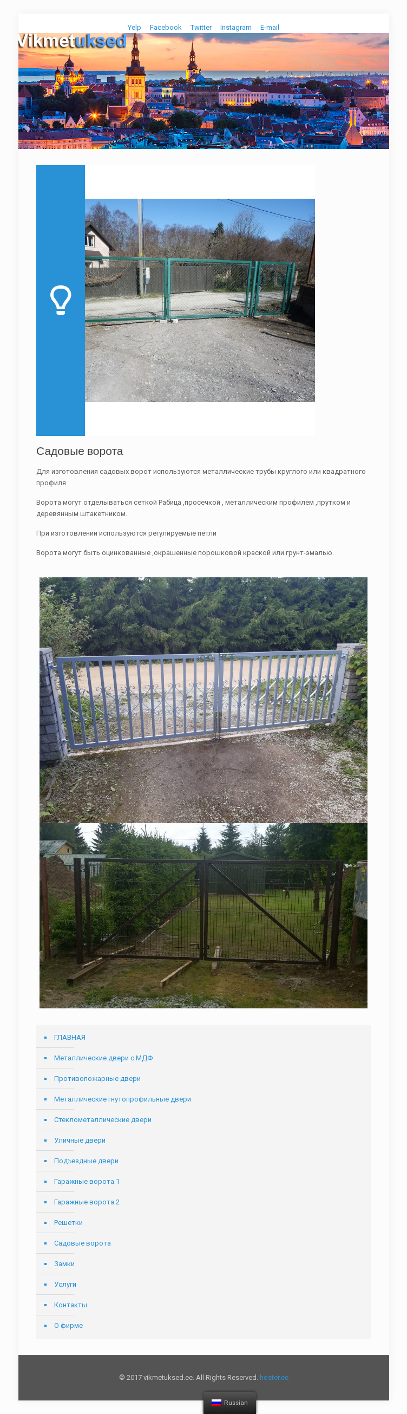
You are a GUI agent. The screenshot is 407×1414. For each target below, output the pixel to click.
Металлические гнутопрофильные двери (122, 1099)
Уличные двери (80, 1140)
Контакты (70, 1305)
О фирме (68, 1325)
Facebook (166, 27)
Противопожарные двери (97, 1078)
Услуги (65, 1284)
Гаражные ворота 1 (87, 1181)
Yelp (134, 27)
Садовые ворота (82, 1243)
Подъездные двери (86, 1161)
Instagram (236, 27)
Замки (64, 1264)
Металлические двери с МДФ (103, 1058)
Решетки (68, 1222)
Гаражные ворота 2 (87, 1202)
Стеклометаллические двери (103, 1120)
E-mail (269, 27)
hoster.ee (274, 1377)
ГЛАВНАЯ (70, 1037)
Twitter (201, 27)
